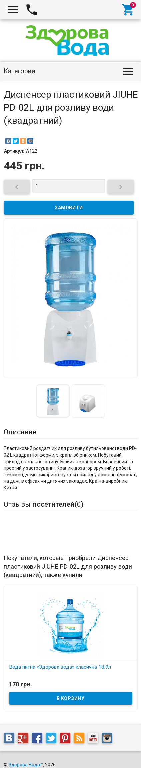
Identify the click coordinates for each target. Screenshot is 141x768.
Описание (20, 432)
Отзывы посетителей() (43, 504)
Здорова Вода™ (26, 755)
